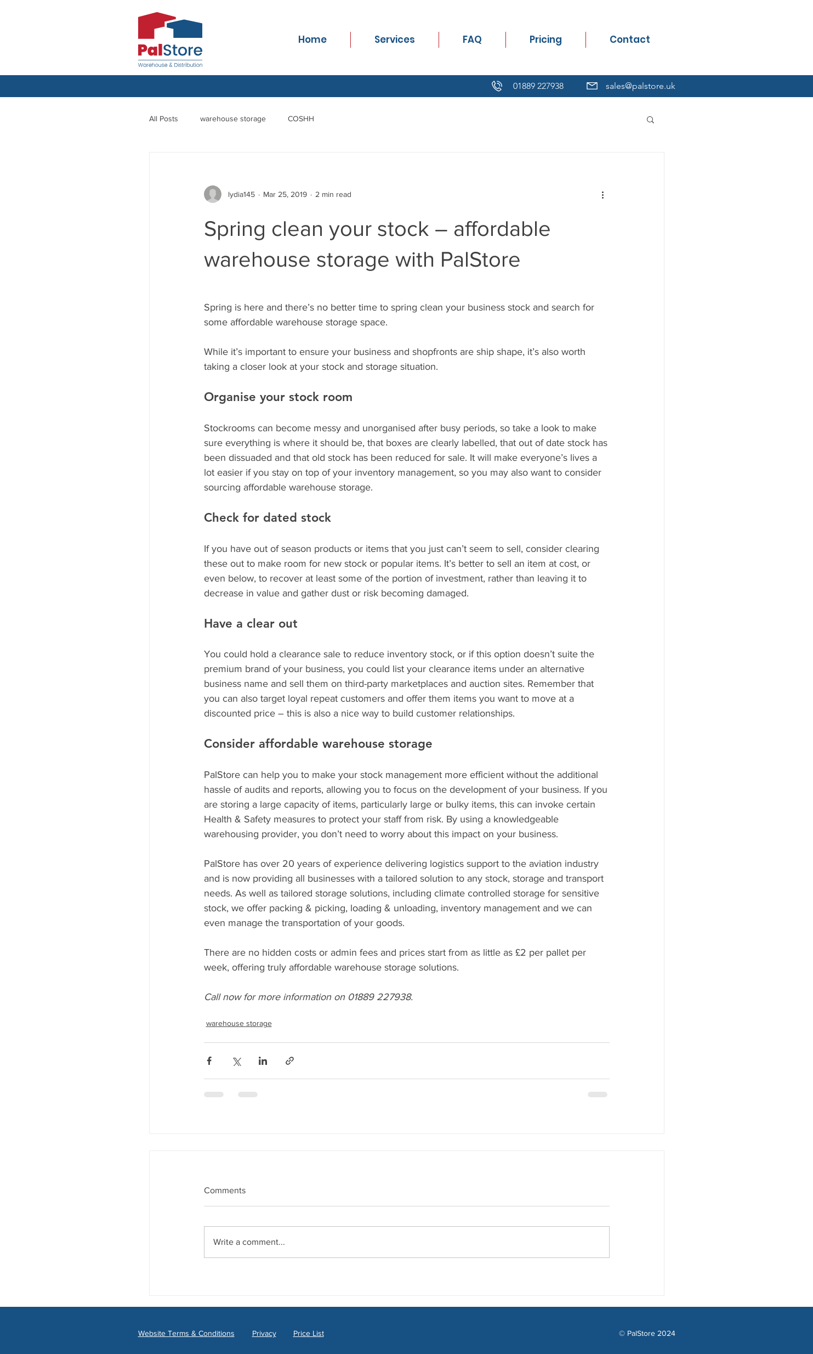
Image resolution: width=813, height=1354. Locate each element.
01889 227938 (538, 86)
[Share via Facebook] (209, 1061)
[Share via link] (290, 1061)
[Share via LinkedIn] (263, 1061)
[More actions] (603, 194)
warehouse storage (233, 118)
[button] (650, 119)
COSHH (301, 118)
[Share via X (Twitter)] (236, 1061)
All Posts (163, 118)
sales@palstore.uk (640, 86)
